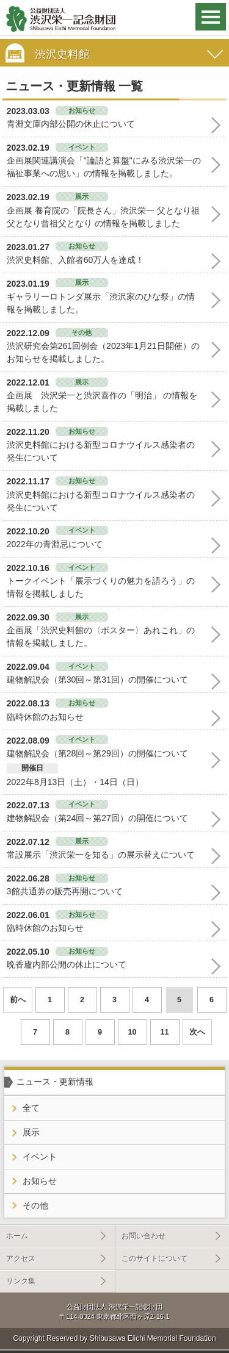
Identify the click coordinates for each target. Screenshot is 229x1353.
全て (31, 1108)
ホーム (17, 1236)
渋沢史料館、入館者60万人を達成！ (76, 260)
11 (164, 1032)
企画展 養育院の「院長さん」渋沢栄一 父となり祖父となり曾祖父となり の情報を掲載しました (103, 217)
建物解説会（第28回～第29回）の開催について (97, 753)
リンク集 (20, 1281)
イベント (40, 1156)
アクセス (20, 1258)
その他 (35, 1205)
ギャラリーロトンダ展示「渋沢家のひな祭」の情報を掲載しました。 (101, 303)
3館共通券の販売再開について (65, 891)
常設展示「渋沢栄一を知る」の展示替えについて (101, 855)
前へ (18, 1000)
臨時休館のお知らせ (45, 717)
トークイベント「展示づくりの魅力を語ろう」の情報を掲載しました (101, 587)
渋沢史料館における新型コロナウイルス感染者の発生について (101, 451)
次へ (197, 1032)
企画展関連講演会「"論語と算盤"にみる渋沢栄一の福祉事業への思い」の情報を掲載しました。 (104, 167)
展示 (31, 1132)
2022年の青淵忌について (55, 544)
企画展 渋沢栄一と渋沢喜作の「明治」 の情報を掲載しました (102, 401)
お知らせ (40, 1181)
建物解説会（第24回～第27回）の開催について (97, 818)
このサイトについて (154, 1258)
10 (132, 1032)
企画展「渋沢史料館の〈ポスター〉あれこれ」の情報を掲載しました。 (101, 636)
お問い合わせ (143, 1236)
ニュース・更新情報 (54, 1081)
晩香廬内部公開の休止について (66, 964)
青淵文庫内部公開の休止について (71, 124)
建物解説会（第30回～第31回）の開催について (97, 679)
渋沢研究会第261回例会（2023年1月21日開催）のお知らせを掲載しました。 (103, 352)
